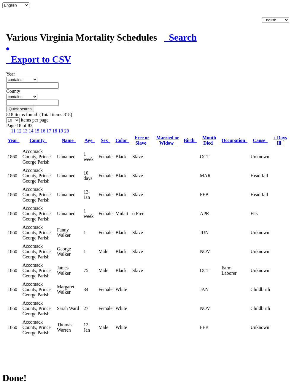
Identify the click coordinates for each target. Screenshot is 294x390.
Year (14, 140)
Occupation (234, 140)
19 (60, 130)
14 (30, 130)
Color (122, 140)
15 (36, 130)
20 (66, 130)
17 (48, 130)
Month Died (209, 140)
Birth (190, 140)
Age (90, 140)
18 (54, 130)
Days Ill (280, 140)
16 (42, 130)
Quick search (20, 109)
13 (25, 130)
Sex (105, 140)
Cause (260, 140)
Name (69, 140)
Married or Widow (167, 140)
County (38, 140)
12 (19, 130)
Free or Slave (142, 140)
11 (13, 130)
